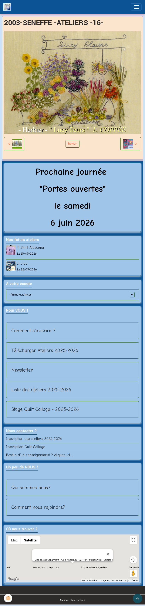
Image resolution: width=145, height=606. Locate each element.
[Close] (108, 553)
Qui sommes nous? (30, 487)
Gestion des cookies (72, 600)
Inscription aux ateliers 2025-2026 (34, 439)
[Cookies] (8, 598)
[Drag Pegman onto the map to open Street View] (133, 573)
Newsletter (22, 370)
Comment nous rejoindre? (38, 507)
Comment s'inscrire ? (33, 330)
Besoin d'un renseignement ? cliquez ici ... (39, 455)
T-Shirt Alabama (30, 247)
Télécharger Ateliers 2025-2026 (44, 350)
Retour (72, 143)
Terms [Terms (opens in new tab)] (135, 580)
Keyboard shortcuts (90, 580)
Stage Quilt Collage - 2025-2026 (45, 409)
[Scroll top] (137, 598)
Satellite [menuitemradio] (30, 540)
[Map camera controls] (133, 560)
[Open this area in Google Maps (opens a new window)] (13, 579)
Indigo (22, 263)
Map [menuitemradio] (14, 540)
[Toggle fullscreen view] (133, 540)
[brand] (7, 7)
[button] (72, 566)
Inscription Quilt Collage (25, 447)
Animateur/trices (21, 294)
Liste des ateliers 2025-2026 (41, 389)
